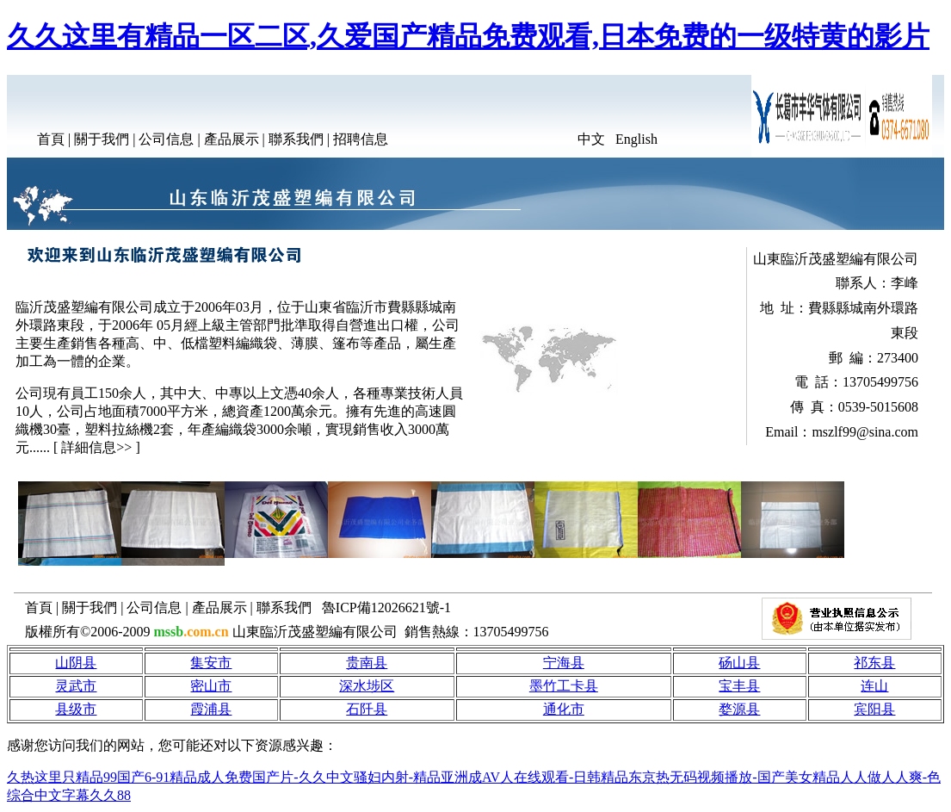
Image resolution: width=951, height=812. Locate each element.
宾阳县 (874, 709)
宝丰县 (739, 686)
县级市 (75, 709)
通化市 (563, 709)
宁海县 (563, 662)
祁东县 (874, 662)
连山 (874, 686)
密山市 (211, 686)
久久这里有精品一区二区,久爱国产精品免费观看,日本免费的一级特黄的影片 (468, 36)
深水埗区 (366, 686)
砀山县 (739, 662)
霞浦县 (211, 709)
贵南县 (366, 662)
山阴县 (75, 662)
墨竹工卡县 (563, 686)
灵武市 (75, 686)
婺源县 (739, 709)
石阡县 (366, 709)
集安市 (211, 662)
